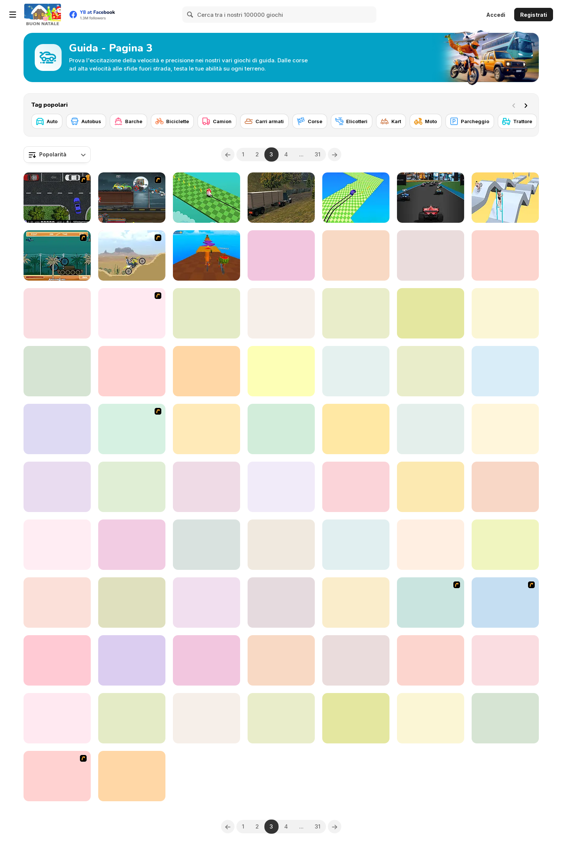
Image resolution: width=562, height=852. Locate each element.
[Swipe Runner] (505, 197)
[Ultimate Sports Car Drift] (131, 776)
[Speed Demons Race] (206, 429)
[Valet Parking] (57, 776)
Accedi (495, 15)
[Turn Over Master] (281, 487)
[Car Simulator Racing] (206, 718)
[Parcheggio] (469, 121)
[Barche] (128, 121)
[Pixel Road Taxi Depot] (57, 429)
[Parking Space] (57, 197)
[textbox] (57, 154)
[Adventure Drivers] (505, 718)
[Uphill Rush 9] (355, 544)
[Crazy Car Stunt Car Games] (131, 544)
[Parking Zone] (505, 602)
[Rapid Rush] (206, 487)
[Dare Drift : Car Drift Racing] (131, 371)
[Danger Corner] (505, 544)
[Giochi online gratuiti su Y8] (42, 14)
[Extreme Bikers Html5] (281, 602)
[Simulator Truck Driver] (281, 429)
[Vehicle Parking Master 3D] (57, 718)
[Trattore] (517, 121)
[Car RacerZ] (206, 544)
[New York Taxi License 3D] (131, 313)
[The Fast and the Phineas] (430, 602)
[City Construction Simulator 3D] (430, 544)
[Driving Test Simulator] (281, 544)
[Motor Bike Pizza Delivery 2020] (57, 602)
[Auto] (46, 121)
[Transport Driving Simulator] (355, 313)
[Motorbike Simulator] (281, 660)
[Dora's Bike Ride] (131, 429)
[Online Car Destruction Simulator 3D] (430, 487)
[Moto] (426, 121)
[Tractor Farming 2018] (505, 313)
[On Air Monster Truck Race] (206, 660)
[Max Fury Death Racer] (131, 197)
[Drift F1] (355, 197)
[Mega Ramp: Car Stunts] (281, 255)
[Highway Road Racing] (281, 718)
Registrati (533, 15)
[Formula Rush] (430, 197)
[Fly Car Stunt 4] (57, 371)
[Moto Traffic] (430, 660)
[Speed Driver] (57, 660)
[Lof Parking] (206, 313)
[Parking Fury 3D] (57, 487)
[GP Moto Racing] (505, 255)
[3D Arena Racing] (355, 660)
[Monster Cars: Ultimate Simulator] (505, 487)
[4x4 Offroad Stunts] (131, 602)
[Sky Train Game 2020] (355, 371)
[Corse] (309, 121)
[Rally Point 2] (355, 429)
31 (317, 154)
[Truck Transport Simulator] (131, 487)
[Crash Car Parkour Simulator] (505, 660)
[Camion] (217, 121)
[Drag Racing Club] (505, 429)
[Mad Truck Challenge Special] (355, 718)
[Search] (190, 14)
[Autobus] (86, 121)
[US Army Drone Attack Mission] (281, 313)
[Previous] (228, 154)
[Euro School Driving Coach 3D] (430, 255)
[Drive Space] (131, 660)
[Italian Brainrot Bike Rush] (206, 255)
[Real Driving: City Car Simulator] (430, 429)
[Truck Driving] (355, 255)
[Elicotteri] (351, 121)
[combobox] (57, 154)
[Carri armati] (264, 121)
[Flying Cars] (430, 313)
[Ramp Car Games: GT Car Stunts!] (131, 718)
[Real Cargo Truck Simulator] (281, 197)
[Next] (527, 105)
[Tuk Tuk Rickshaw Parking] (57, 544)
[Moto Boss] (206, 197)
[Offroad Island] (206, 371)
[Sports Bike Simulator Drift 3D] (281, 371)
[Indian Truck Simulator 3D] (430, 718)
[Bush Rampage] (57, 255)
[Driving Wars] (355, 487)
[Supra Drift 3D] (57, 313)
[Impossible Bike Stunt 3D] (505, 371)
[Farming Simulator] (206, 602)
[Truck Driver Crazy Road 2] (355, 602)
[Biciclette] (172, 121)
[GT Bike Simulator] (430, 371)
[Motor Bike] (131, 255)
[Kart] (391, 121)
